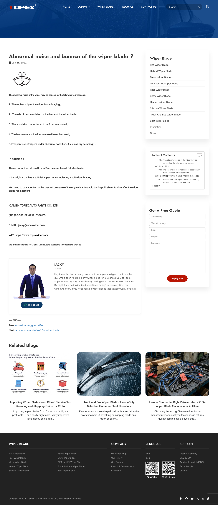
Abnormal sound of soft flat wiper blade (37, 330)
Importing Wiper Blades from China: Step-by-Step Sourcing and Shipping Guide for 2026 (40, 404)
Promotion (155, 126)
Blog (147, 458)
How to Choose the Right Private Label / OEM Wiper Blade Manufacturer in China (177, 404)
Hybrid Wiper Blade (161, 71)
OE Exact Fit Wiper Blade (164, 83)
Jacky (157, 185)
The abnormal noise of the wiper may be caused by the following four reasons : (180, 161)
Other (153, 133)
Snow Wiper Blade (160, 95)
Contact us (148, 6)
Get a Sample (186, 466)
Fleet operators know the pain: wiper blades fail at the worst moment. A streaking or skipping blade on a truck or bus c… (109, 415)
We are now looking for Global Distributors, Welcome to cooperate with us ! (181, 181)
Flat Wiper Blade (159, 64)
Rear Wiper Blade (160, 89)
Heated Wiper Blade (161, 102)
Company (84, 6)
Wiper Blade (105, 6)
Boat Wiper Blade (159, 120)
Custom (183, 470)
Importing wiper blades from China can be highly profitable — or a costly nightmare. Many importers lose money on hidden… (40, 415)
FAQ (147, 453)
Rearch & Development (122, 466)
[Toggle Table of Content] (198, 155)
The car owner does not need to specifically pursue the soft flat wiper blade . (181, 171)
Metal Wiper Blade (160, 77)
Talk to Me (31, 304)
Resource (127, 6)
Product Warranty (188, 453)
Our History (116, 458)
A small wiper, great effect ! (30, 325)
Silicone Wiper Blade (161, 108)
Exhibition (116, 470)
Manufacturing (118, 453)
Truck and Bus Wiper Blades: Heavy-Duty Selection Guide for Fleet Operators (109, 404)
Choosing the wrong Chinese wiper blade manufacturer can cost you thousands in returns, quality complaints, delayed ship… (177, 415)
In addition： (165, 166)
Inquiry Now (177, 278)
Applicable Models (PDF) (192, 462)
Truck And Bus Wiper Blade (165, 114)
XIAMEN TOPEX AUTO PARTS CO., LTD (179, 176)
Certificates (117, 462)
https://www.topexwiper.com (31, 235)
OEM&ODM (185, 458)
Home (66, 6)
